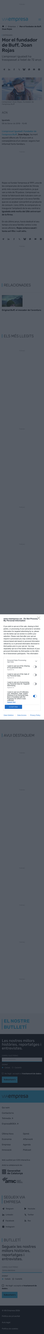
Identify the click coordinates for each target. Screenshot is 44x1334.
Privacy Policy (35, 715)
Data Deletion (9, 715)
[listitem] (22, 661)
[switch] (35, 667)
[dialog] (22, 667)
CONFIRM (13, 707)
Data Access (21, 715)
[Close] (39, 619)
